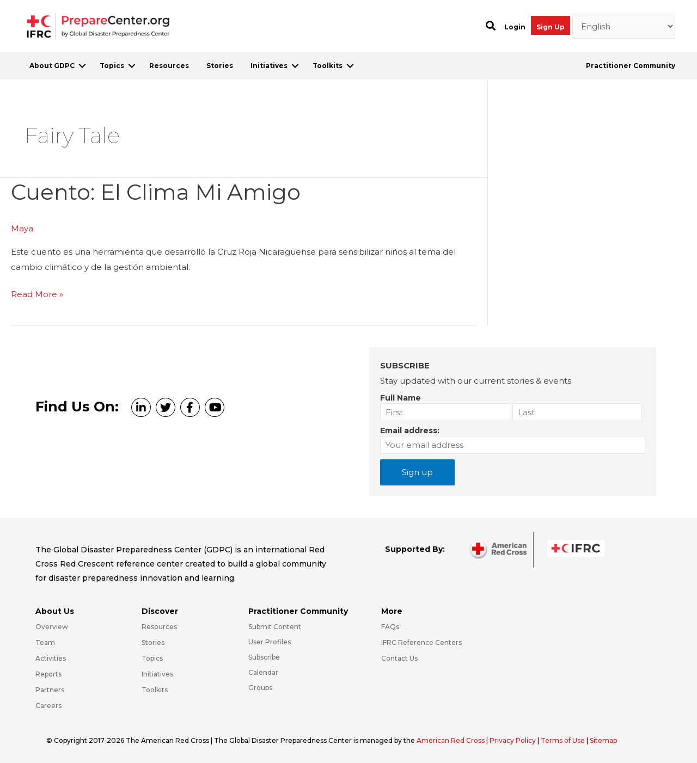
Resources (169, 65)
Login (514, 27)
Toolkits (328, 65)
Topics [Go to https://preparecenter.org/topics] (152, 658)
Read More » (37, 294)
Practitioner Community (630, 65)
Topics (112, 65)
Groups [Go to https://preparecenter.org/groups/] (260, 688)
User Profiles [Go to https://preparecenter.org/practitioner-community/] (269, 642)
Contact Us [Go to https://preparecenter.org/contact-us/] (399, 658)
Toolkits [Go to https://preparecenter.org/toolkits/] (155, 690)
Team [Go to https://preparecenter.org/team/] (45, 642)
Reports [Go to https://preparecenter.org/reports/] (48, 674)
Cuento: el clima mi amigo (156, 192)
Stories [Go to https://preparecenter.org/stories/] (153, 642)
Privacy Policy (513, 740)
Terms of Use (563, 740)
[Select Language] (624, 26)
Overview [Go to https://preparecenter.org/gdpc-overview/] (51, 627)
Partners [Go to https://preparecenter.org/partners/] (49, 690)
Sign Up (550, 27)
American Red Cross (451, 740)
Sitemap (603, 740)
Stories (219, 65)
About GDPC (52, 65)
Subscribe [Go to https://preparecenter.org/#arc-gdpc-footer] (264, 657)
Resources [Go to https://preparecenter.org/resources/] (159, 627)
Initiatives (269, 65)
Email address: (409, 430)
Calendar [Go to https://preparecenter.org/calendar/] (263, 672)
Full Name (400, 398)
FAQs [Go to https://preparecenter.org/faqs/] (390, 627)
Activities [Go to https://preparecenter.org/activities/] (50, 658)
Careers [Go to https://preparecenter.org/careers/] (48, 706)
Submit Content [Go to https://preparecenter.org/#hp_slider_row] (274, 627)
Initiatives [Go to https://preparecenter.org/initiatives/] (157, 674)
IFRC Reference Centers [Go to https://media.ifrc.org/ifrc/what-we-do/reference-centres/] (421, 642)
